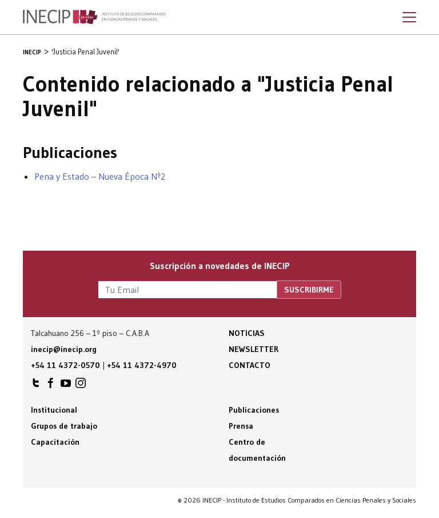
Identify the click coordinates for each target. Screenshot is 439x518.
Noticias (247, 333)
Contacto (249, 365)
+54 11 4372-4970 (142, 365)
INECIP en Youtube (66, 386)
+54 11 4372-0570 (65, 365)
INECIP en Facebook (51, 386)
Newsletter (253, 349)
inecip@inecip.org (64, 349)
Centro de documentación (257, 450)
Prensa (241, 426)
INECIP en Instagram (80, 386)
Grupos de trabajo (64, 426)
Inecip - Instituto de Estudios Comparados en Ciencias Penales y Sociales (94, 17)
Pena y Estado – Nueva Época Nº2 (100, 176)
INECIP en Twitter (36, 386)
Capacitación (55, 442)
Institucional (54, 410)
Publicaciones (254, 410)
